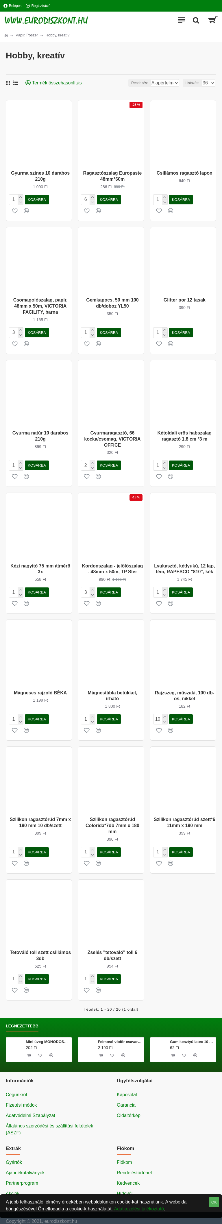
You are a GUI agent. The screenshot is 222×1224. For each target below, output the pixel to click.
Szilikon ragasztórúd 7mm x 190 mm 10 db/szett (40, 816)
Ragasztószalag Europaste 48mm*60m (112, 176)
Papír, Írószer (27, 35)
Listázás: (192, 83)
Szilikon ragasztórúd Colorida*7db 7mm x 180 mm (112, 819)
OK (214, 1202)
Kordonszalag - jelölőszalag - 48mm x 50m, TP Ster (112, 565)
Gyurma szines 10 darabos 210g (40, 176)
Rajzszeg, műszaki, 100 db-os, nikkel (184, 691)
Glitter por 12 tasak (185, 298)
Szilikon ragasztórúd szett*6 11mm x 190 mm (184, 816)
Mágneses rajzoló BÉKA (40, 688)
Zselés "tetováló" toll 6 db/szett (113, 948)
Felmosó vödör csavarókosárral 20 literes (120, 1033)
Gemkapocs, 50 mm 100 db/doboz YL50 (112, 301)
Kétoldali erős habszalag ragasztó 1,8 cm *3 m (184, 433)
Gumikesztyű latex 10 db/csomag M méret (192, 1033)
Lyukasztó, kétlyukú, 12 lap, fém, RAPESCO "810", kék (184, 565)
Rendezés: (110, 83)
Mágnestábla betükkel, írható (112, 691)
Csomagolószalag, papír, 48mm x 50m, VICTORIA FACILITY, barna (40, 304)
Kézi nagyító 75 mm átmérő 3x (40, 565)
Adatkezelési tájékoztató (139, 1208)
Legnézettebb (22, 1018)
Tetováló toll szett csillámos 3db (40, 948)
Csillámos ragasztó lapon (184, 173)
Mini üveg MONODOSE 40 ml (48, 1033)
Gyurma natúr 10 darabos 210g (40, 433)
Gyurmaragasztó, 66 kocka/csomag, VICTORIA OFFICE (112, 436)
